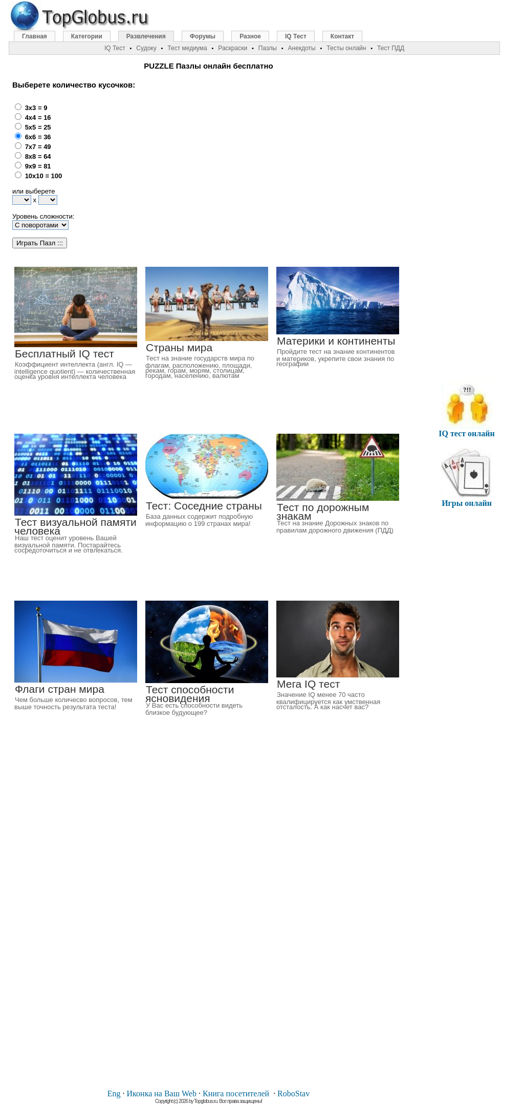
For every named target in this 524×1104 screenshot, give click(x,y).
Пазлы (267, 48)
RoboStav (293, 1093)
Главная (34, 36)
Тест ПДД (390, 48)
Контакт (342, 36)
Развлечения (146, 36)
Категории (86, 36)
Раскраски (232, 48)
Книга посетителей (236, 1093)
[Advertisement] (238, 164)
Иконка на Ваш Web (161, 1093)
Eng (114, 1093)
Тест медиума (187, 48)
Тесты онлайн (346, 48)
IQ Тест (296, 36)
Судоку (146, 48)
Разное (250, 36)
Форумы (202, 36)
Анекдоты (302, 48)
